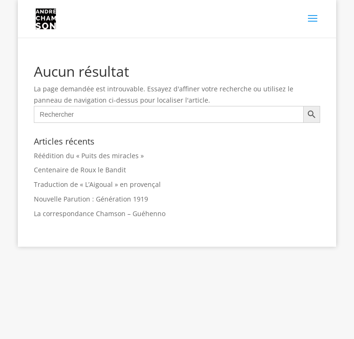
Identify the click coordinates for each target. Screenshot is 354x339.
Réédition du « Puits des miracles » (89, 155)
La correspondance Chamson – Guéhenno (99, 213)
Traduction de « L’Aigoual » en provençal (97, 184)
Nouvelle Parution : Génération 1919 (91, 198)
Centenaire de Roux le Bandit (80, 169)
